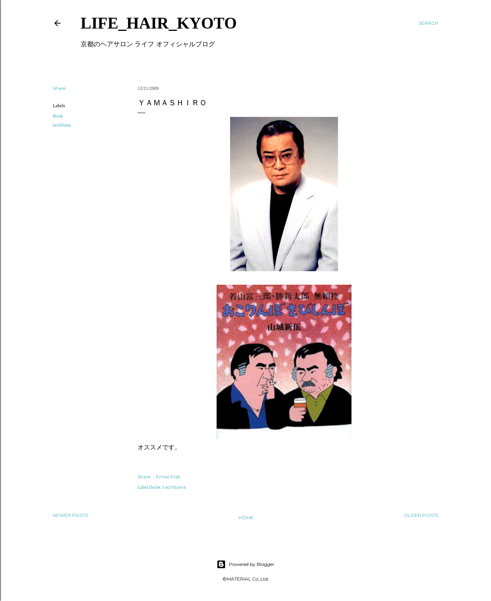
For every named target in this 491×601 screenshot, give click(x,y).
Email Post (168, 476)
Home (246, 517)
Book (58, 116)
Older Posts (421, 515)
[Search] (428, 23)
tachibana (62, 125)
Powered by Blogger (245, 564)
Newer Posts (70, 515)
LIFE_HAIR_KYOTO (159, 23)
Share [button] (59, 88)
